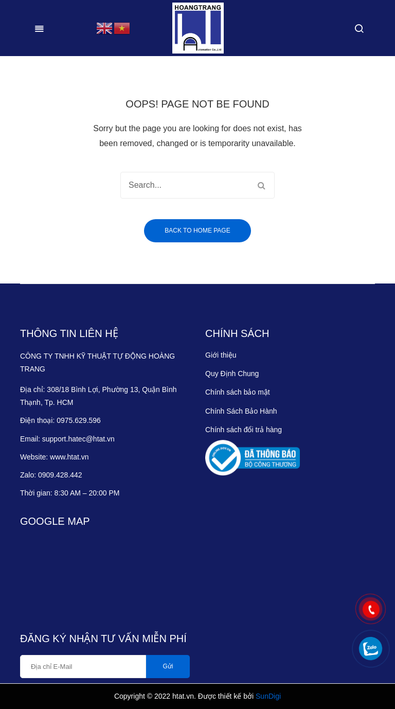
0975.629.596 (79, 420)
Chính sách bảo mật (237, 392)
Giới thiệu (221, 355)
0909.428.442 (61, 475)
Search (261, 185)
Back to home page (197, 230)
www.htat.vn (69, 457)
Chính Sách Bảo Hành (241, 411)
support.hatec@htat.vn (78, 439)
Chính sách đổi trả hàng (243, 430)
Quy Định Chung (232, 373)
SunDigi (268, 696)
